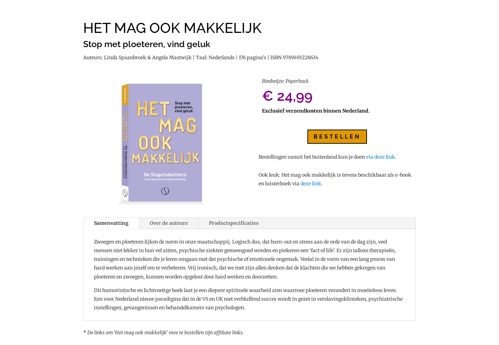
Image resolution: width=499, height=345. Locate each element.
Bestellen (337, 136)
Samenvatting (111, 223)
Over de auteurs (169, 223)
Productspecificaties (234, 223)
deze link (310, 183)
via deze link (380, 157)
